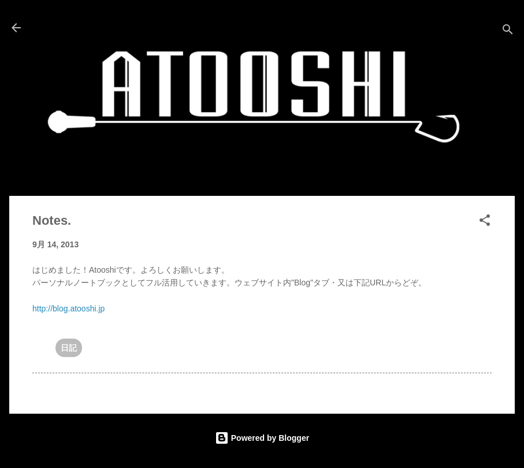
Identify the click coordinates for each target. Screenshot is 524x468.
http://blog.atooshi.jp (68, 308)
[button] (485, 222)
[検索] (508, 31)
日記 (69, 347)
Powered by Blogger (262, 438)
